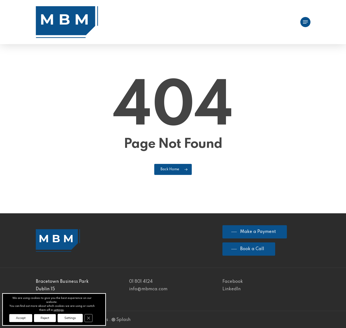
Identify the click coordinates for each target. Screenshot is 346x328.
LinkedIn (231, 289)
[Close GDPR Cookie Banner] (88, 318)
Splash (121, 320)
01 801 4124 (141, 281)
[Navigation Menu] (305, 22)
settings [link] (59, 310)
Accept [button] (21, 318)
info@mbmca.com (148, 289)
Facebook (232, 281)
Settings (70, 318)
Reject (45, 318)
